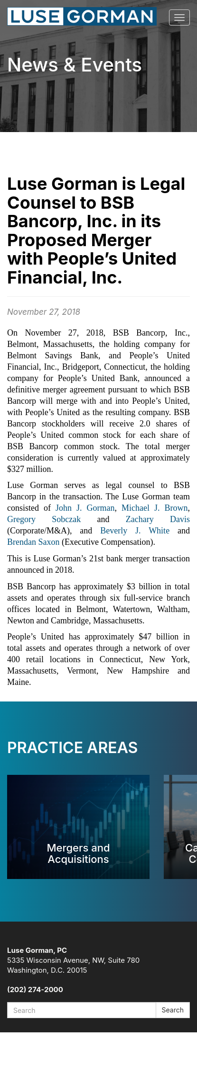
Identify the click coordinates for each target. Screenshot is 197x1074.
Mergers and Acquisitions (78, 853)
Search (173, 1010)
